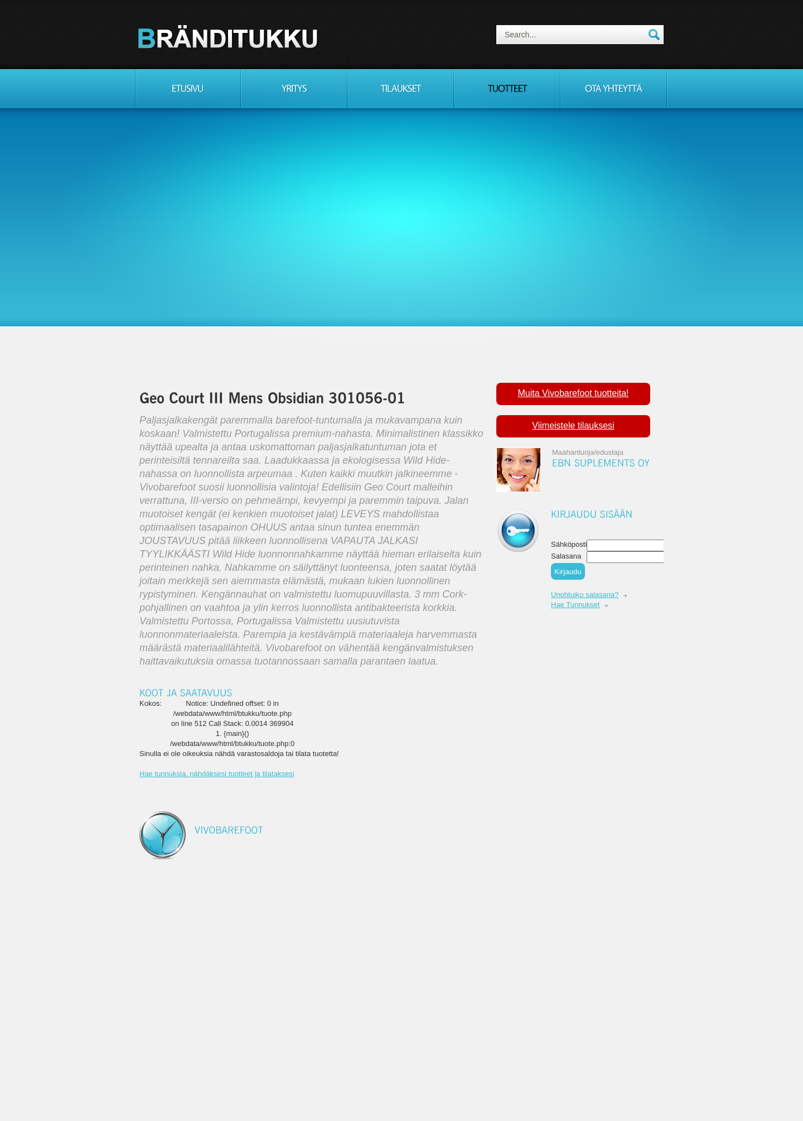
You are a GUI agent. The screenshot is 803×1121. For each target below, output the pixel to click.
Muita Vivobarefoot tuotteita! (573, 393)
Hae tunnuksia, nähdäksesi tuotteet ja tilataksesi (216, 773)
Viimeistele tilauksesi (573, 425)
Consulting (230, 36)
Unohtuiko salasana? (584, 594)
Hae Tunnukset (575, 604)
